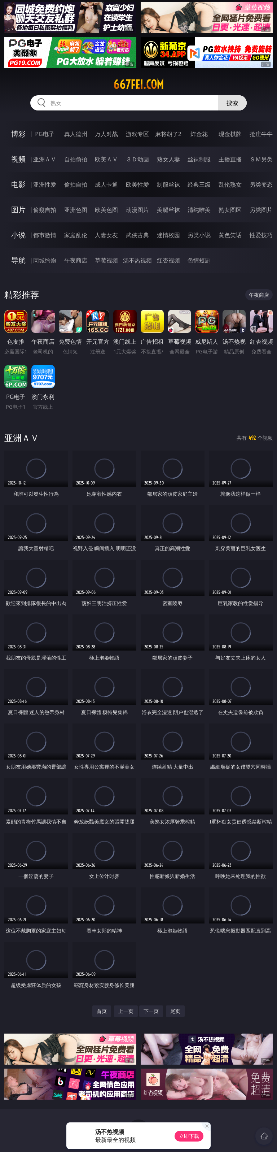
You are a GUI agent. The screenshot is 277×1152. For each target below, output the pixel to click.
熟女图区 (230, 210)
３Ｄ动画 (137, 159)
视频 (18, 159)
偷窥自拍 (44, 210)
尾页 (175, 1011)
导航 (18, 260)
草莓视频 (106, 260)
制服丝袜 (168, 184)
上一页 (125, 1011)
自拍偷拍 (75, 159)
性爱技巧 (261, 235)
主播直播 (230, 159)
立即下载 (189, 1136)
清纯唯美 (199, 210)
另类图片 (261, 210)
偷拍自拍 (75, 184)
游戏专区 (137, 134)
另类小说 (199, 235)
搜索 (232, 103)
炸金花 (199, 134)
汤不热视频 (137, 260)
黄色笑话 (230, 235)
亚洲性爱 (44, 184)
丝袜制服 (199, 159)
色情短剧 (199, 260)
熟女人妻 (168, 159)
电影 (18, 184)
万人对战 (106, 134)
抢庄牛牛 (261, 134)
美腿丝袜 (168, 210)
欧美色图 (106, 210)
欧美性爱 (137, 184)
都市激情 (44, 235)
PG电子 (44, 134)
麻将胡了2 (168, 134)
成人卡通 (106, 184)
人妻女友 (106, 235)
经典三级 (199, 184)
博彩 (18, 134)
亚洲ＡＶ (44, 159)
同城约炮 (44, 260)
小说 (18, 235)
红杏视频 (168, 260)
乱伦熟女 (230, 184)
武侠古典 (137, 235)
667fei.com (138, 84)
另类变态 (261, 184)
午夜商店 (75, 260)
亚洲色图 (75, 210)
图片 (18, 209)
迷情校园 (168, 235)
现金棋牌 (230, 134)
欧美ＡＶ (106, 159)
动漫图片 (137, 210)
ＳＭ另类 (261, 159)
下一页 (151, 1011)
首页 (102, 1011)
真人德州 (75, 134)
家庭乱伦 (75, 235)
